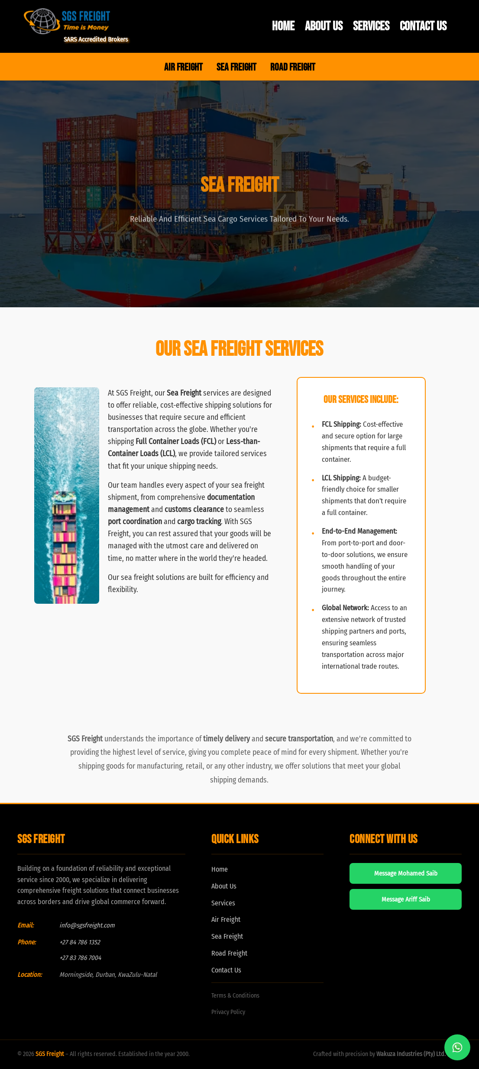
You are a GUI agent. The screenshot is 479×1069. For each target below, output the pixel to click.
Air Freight (225, 919)
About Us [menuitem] (324, 26)
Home (219, 869)
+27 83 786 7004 (80, 958)
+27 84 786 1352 (79, 942)
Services (223, 903)
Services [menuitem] (371, 26)
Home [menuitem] (283, 26)
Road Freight (229, 953)
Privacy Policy (228, 1012)
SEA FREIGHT (236, 67)
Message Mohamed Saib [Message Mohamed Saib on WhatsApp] (405, 873)
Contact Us (226, 970)
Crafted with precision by (387, 1054)
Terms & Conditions (235, 995)
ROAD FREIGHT (292, 67)
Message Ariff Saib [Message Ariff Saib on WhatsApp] (406, 899)
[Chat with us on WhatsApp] (457, 1047)
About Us (223, 886)
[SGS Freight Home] (76, 21)
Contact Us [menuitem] (423, 26)
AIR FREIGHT (183, 67)
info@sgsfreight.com (87, 925)
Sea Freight (227, 936)
